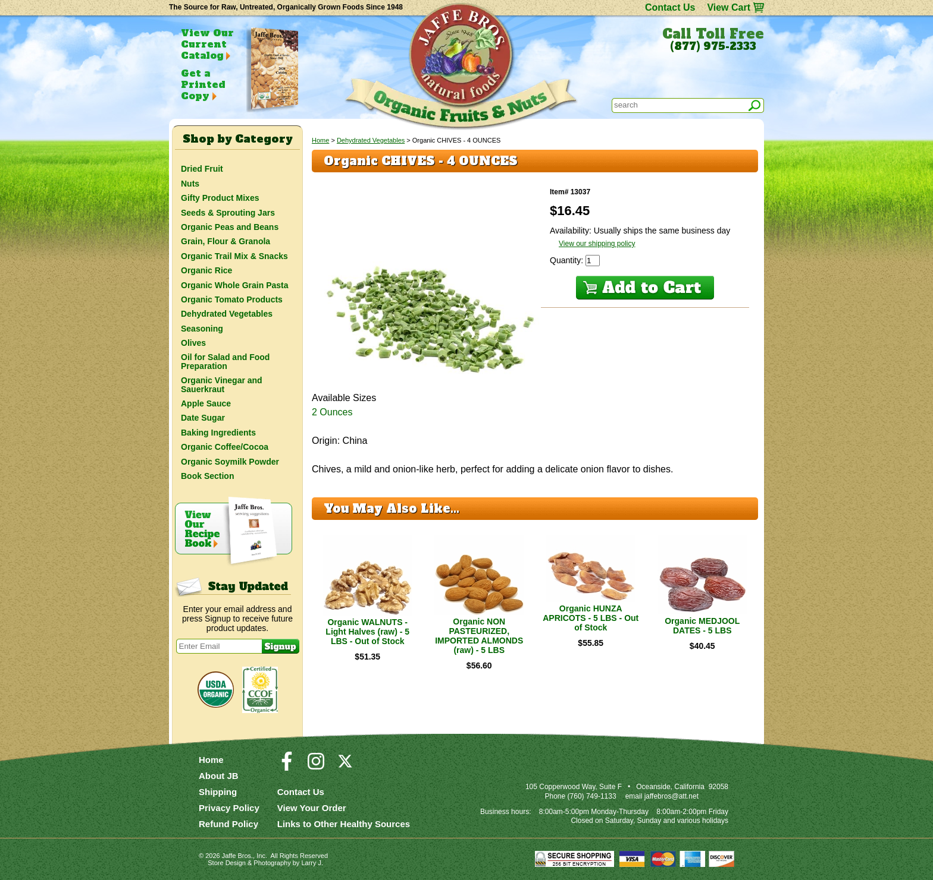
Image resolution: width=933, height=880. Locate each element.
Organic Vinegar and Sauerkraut (221, 384)
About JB (219, 776)
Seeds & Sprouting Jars (228, 212)
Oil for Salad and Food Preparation (225, 361)
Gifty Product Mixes (220, 198)
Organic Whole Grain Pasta (235, 285)
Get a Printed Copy (203, 84)
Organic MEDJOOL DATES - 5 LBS (702, 625)
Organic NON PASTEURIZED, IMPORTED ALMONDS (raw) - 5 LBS (479, 636)
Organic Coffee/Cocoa (224, 447)
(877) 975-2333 (713, 46)
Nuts (190, 183)
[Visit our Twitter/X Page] (345, 766)
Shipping (218, 792)
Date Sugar (203, 417)
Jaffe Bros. (237, 855)
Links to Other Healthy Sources (343, 824)
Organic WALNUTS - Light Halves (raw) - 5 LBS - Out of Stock (367, 631)
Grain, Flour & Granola (225, 241)
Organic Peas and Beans (229, 227)
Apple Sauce (206, 403)
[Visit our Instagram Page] (315, 766)
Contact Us (670, 7)
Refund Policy (228, 824)
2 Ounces (332, 412)
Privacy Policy (229, 808)
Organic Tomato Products (232, 299)
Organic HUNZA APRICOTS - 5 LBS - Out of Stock (590, 618)
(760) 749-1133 (592, 796)
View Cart (728, 7)
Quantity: (568, 260)
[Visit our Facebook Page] (286, 766)
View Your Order (311, 808)
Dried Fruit (202, 169)
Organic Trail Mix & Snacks (234, 256)
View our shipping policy (597, 243)
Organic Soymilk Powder (230, 461)
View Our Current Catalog (207, 44)
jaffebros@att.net (671, 796)
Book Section (207, 476)
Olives (193, 343)
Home (320, 140)
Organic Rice (206, 270)
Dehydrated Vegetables (371, 140)
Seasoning (202, 328)
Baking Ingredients (218, 432)
